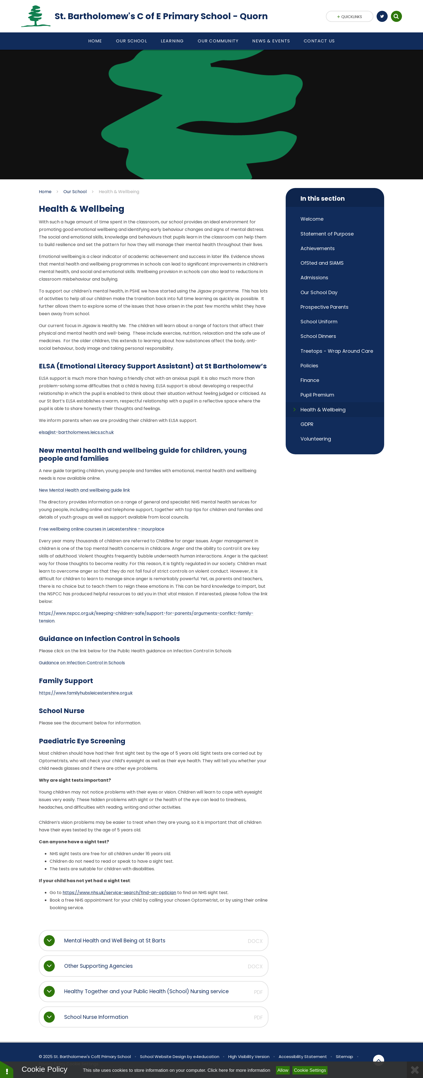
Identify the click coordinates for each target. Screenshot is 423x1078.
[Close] (415, 1070)
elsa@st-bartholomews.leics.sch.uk (76, 432)
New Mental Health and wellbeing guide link (84, 490)
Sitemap (344, 1056)
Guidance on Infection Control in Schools (82, 663)
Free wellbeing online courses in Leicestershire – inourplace (101, 529)
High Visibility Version (249, 1056)
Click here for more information (238, 1070)
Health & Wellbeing (119, 192)
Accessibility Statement (303, 1056)
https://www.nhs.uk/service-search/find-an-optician (119, 892)
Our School (75, 192)
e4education (206, 1056)
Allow (282, 1070)
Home (45, 192)
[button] (6, 1069)
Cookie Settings (310, 1070)
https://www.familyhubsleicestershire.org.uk (86, 693)
